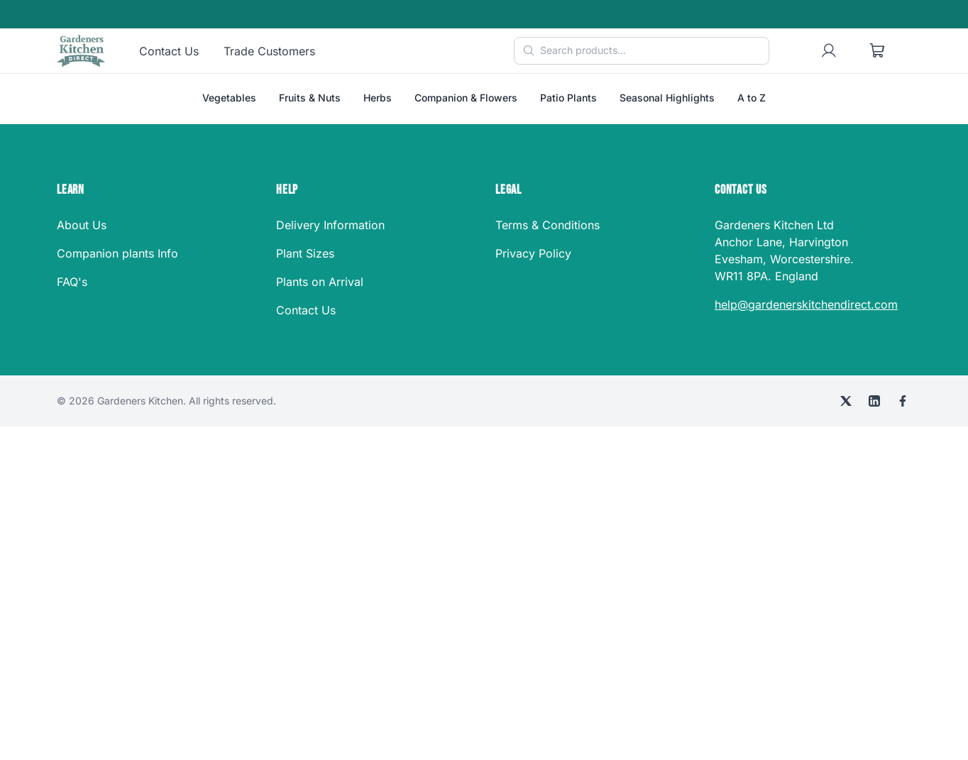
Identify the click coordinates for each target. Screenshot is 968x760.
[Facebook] (902, 400)
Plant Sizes (305, 253)
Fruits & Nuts (310, 98)
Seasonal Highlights (667, 98)
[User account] (829, 51)
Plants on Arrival (319, 282)
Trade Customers (269, 51)
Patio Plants (568, 98)
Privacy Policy (533, 253)
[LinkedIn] (874, 400)
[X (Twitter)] (845, 400)
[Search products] (641, 50)
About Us (81, 225)
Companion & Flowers (465, 98)
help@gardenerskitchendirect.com (806, 304)
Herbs (377, 98)
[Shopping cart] (877, 51)
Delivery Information (330, 225)
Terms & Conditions (547, 225)
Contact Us (169, 51)
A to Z (751, 98)
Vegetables (229, 98)
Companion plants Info (117, 253)
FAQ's (72, 282)
